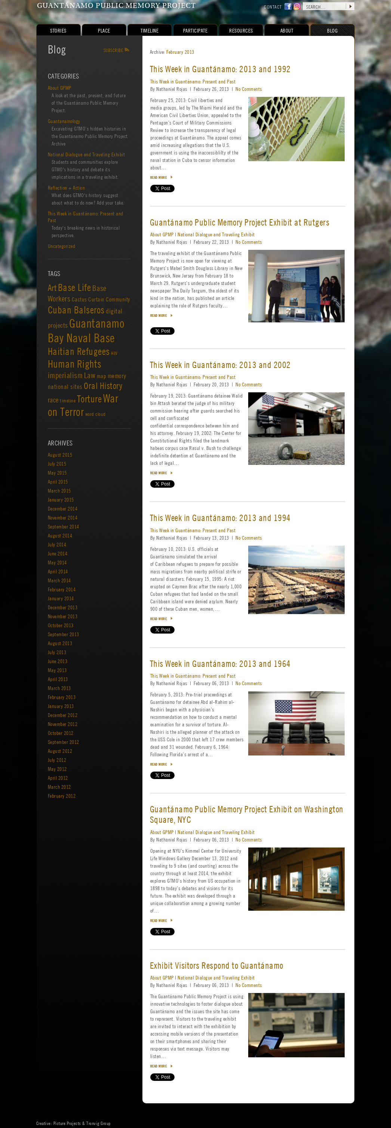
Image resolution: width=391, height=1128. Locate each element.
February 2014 (62, 589)
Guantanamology (64, 120)
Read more (158, 177)
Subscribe (117, 50)
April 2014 (58, 571)
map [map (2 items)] (102, 376)
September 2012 (63, 741)
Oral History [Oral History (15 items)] (103, 385)
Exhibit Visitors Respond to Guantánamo (216, 965)
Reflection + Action (66, 187)
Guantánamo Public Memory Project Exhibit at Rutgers (240, 222)
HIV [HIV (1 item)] (114, 353)
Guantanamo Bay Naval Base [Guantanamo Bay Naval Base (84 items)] (86, 330)
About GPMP (162, 234)
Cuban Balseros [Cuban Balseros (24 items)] (76, 310)
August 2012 (60, 750)
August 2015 (60, 454)
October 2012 (61, 732)
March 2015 (59, 490)
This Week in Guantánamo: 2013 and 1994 (220, 517)
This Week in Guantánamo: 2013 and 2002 (220, 364)
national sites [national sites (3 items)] (65, 386)
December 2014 (63, 508)
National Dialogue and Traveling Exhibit (216, 234)
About (286, 30)
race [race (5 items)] (53, 399)
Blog (57, 49)
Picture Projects (67, 1123)
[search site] (328, 6)
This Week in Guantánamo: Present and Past (193, 81)
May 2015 (57, 472)
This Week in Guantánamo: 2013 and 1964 (220, 663)
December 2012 (63, 714)
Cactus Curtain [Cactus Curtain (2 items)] (88, 299)
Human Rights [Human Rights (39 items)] (75, 364)
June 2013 (58, 661)
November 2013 (63, 616)
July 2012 (57, 759)
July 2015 (57, 463)
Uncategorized (62, 245)
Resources (241, 30)
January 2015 (61, 499)
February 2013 (181, 51)
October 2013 (61, 625)
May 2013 (57, 669)
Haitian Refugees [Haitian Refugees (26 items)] (79, 351)
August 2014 (60, 535)
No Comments (249, 88)
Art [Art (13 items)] (52, 288)
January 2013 (61, 705)
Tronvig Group (99, 1123)
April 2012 (58, 777)
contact (273, 7)
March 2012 (59, 786)
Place (104, 30)
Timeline (150, 30)
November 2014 (63, 517)
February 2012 (62, 795)
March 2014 (59, 580)
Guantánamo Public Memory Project (116, 6)
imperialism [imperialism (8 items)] (65, 375)
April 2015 (58, 481)
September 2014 (63, 526)
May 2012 (57, 768)
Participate (195, 30)
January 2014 (61, 598)
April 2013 (58, 678)
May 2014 (57, 562)
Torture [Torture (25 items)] (89, 399)
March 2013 (59, 687)
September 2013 (63, 634)
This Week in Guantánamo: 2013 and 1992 (220, 69)
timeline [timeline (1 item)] (68, 401)
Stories (58, 30)
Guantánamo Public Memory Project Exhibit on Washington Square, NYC (247, 814)
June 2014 (58, 553)
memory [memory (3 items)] (117, 376)
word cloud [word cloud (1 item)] (95, 414)
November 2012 (63, 723)
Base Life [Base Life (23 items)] (74, 287)
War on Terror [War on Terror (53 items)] (83, 405)
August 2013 (60, 643)
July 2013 (57, 652)
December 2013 (63, 607)
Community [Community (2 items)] (118, 299)
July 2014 (57, 544)
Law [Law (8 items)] (90, 375)
